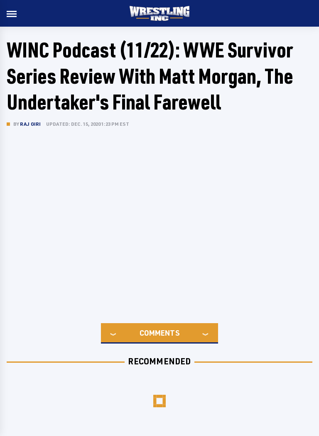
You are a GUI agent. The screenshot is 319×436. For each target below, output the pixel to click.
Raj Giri (30, 124)
